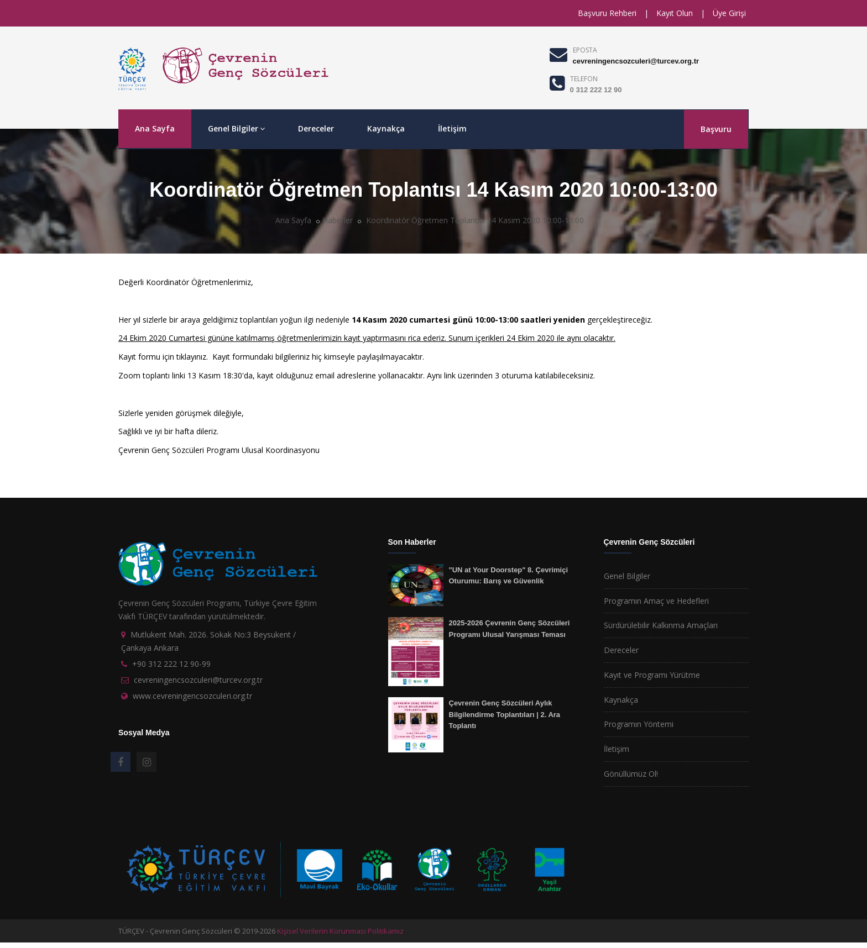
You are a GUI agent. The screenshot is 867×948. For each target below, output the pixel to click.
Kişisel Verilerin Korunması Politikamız (340, 931)
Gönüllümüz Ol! (631, 773)
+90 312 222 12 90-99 (171, 664)
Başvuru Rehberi (607, 13)
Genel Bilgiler (236, 128)
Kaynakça (386, 128)
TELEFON (584, 78)
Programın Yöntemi (638, 724)
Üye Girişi (729, 13)
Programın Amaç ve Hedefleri (656, 601)
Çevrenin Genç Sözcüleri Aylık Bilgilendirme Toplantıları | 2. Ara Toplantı (505, 714)
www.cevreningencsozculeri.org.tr (192, 696)
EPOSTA (585, 50)
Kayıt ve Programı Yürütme (652, 675)
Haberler (337, 220)
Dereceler (316, 128)
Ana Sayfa (155, 128)
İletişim (452, 128)
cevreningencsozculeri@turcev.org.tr (636, 61)
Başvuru (716, 129)
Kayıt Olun (674, 13)
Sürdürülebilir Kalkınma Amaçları (661, 625)
